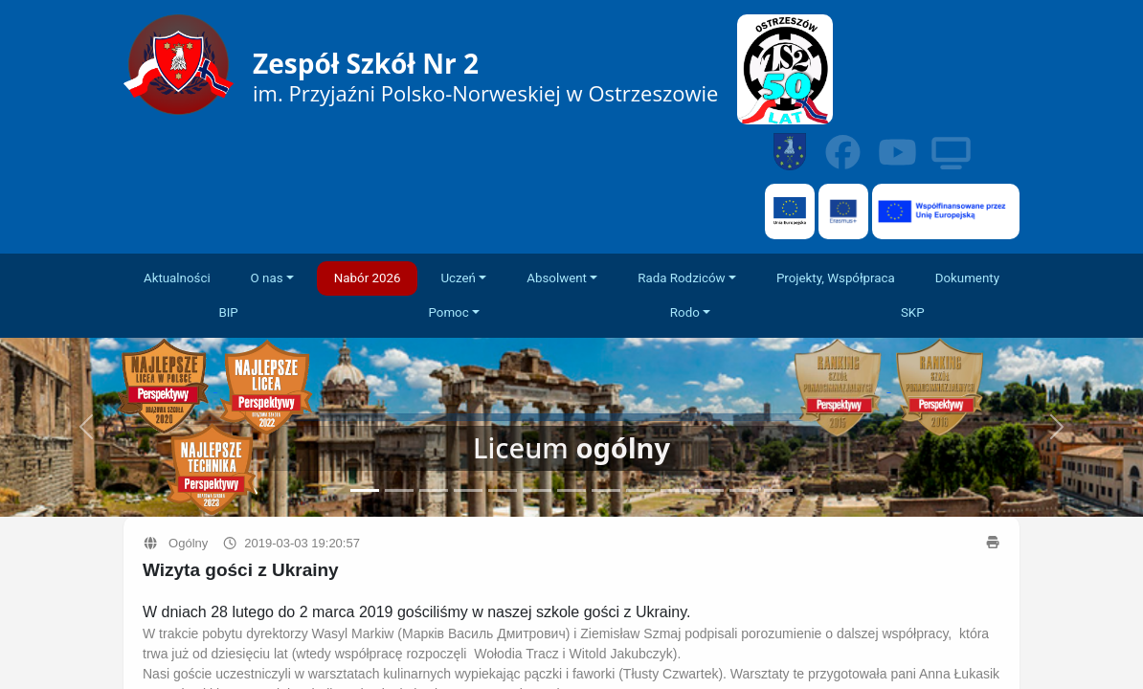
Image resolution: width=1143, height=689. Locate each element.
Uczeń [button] (458, 278)
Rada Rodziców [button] (681, 278)
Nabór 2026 (367, 278)
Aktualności (177, 278)
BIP (227, 312)
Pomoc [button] (448, 312)
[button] (1057, 427)
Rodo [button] (685, 312)
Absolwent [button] (557, 278)
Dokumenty (967, 278)
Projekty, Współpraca (835, 278)
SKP (913, 312)
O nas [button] (267, 278)
